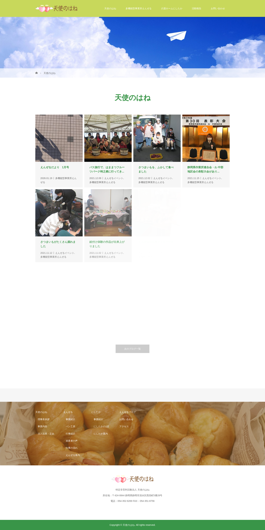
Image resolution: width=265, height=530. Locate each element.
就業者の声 (72, 440)
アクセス (124, 426)
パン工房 (70, 426)
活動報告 (196, 8)
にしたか (96, 412)
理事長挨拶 (44, 419)
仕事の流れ (72, 447)
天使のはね (110, 8)
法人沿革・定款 (46, 433)
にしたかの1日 (101, 426)
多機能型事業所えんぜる (139, 8)
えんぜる (68, 412)
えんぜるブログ (127, 412)
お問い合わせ (218, 8)
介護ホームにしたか (171, 8)
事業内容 (42, 426)
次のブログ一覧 (132, 348)
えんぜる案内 (73, 455)
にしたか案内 (101, 433)
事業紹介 (70, 419)
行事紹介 (70, 433)
